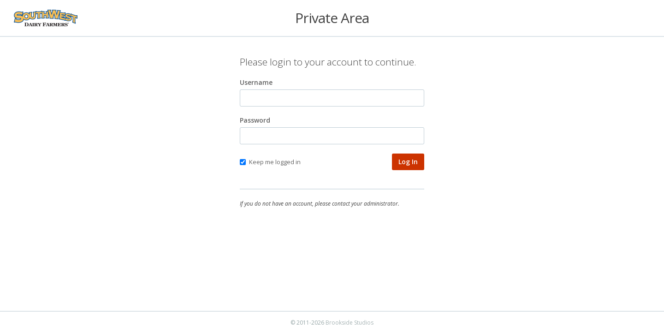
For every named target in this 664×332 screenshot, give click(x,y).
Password (255, 120)
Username (256, 82)
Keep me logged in (270, 162)
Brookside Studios (350, 322)
